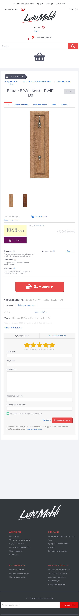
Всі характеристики (26, 305)
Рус (76, 9)
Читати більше (12, 327)
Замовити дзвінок (42, 38)
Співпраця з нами (17, 577)
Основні (9, 305)
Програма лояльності (19, 547)
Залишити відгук (62, 420)
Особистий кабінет (10, 9)
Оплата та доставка (23, 4)
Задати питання (11, 220)
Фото (54, 105)
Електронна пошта (16, 405)
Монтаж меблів (16, 570)
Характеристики (40, 105)
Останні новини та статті (61, 536)
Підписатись (69, 605)
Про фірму (14, 536)
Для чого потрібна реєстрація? (57, 579)
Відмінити (46, 420)
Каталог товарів (14, 76)
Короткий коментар (57, 335)
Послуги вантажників (19, 573)
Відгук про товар (22, 335)
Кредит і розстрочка (58, 544)
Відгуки (40, 4)
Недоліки (11, 360)
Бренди (49, 4)
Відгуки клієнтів (16, 544)
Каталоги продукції (57, 551)
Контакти (61, 4)
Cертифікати (15, 551)
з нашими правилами (34, 429)
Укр (71, 9)
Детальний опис (21, 105)
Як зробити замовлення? (59, 570)
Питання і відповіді (57, 584)
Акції (50, 540)
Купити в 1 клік (41, 217)
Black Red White (39, 226)
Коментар (11, 369)
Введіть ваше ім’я (15, 396)
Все (8, 105)
